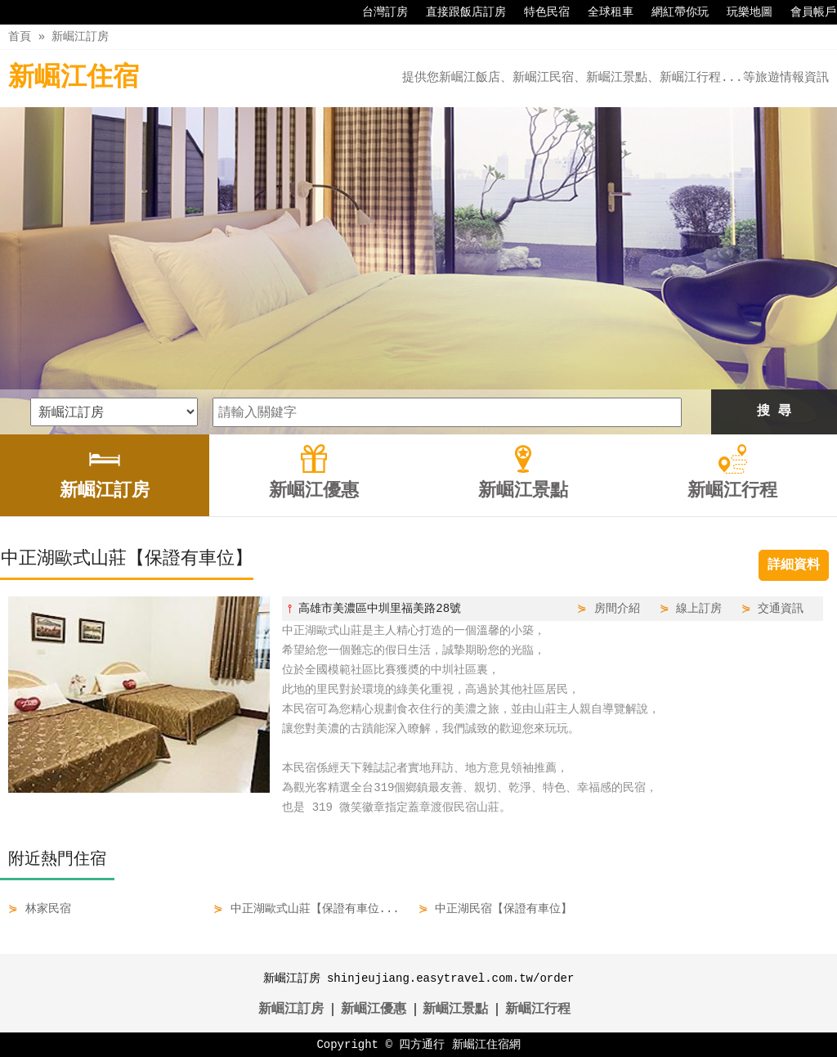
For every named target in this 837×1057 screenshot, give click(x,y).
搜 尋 (774, 412)
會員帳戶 (805, 12)
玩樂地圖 (741, 12)
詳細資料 (794, 565)
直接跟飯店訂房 (458, 12)
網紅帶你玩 (672, 12)
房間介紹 (617, 608)
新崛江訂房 (80, 36)
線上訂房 (699, 608)
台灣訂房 (377, 12)
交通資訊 (780, 608)
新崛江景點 (455, 1010)
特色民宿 (539, 12)
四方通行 (422, 1044)
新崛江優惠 (373, 1010)
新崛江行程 (538, 1010)
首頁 (19, 36)
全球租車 (602, 12)
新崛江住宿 (73, 78)
